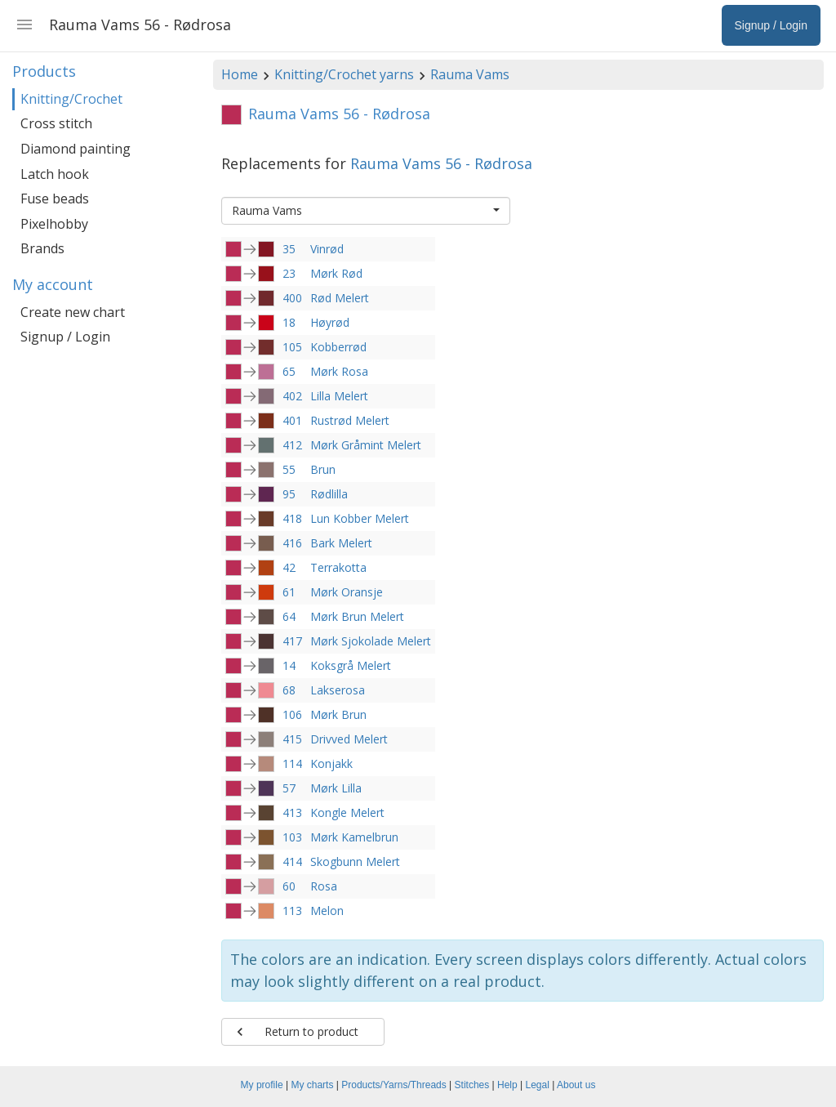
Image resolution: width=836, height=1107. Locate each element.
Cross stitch (56, 123)
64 (289, 616)
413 (292, 812)
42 (289, 567)
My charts (312, 1085)
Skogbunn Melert (355, 861)
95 (289, 494)
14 (289, 665)
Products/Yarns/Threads (394, 1085)
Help (507, 1085)
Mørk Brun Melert (357, 616)
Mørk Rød (336, 273)
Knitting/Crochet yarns (344, 74)
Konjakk (331, 763)
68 (289, 690)
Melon (327, 910)
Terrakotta (338, 567)
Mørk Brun (338, 714)
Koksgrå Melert (350, 665)
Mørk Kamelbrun (354, 837)
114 (292, 763)
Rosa (323, 886)
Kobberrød (338, 347)
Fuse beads (54, 199)
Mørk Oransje (346, 592)
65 (289, 371)
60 (289, 886)
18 (289, 322)
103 (292, 837)
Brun (323, 469)
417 (292, 641)
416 (292, 543)
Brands (42, 248)
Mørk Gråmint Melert (365, 445)
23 (289, 273)
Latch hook (54, 174)
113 (292, 910)
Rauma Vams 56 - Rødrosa (441, 163)
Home (239, 74)
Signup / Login (65, 337)
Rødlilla (329, 494)
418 (292, 518)
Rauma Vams (469, 74)
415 (292, 739)
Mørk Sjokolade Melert (370, 641)
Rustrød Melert (349, 420)
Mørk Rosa (339, 371)
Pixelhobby (54, 224)
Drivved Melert (349, 739)
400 (292, 298)
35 (289, 249)
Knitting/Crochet (71, 99)
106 (292, 714)
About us (576, 1085)
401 (292, 420)
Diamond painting (75, 149)
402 (292, 396)
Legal (537, 1085)
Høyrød (329, 322)
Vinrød (327, 249)
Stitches (472, 1085)
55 (289, 469)
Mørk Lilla (336, 788)
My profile (262, 1085)
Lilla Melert (339, 396)
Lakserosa (337, 690)
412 (292, 445)
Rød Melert (339, 298)
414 (292, 861)
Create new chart (72, 312)
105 (292, 347)
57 (289, 788)
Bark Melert (341, 543)
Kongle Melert (347, 812)
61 (289, 592)
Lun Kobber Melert (359, 518)
